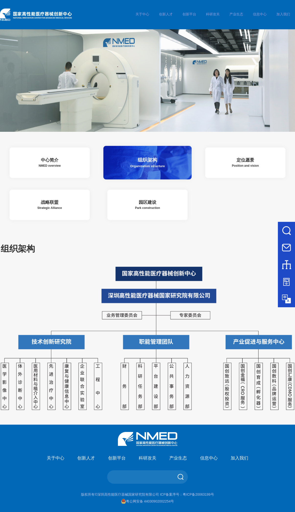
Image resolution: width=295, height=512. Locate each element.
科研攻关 (213, 14)
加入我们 (283, 14)
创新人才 (166, 14)
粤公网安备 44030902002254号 (147, 501)
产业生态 (236, 14)
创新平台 (189, 14)
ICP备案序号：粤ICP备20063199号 (187, 494)
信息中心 (260, 14)
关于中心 (142, 14)
